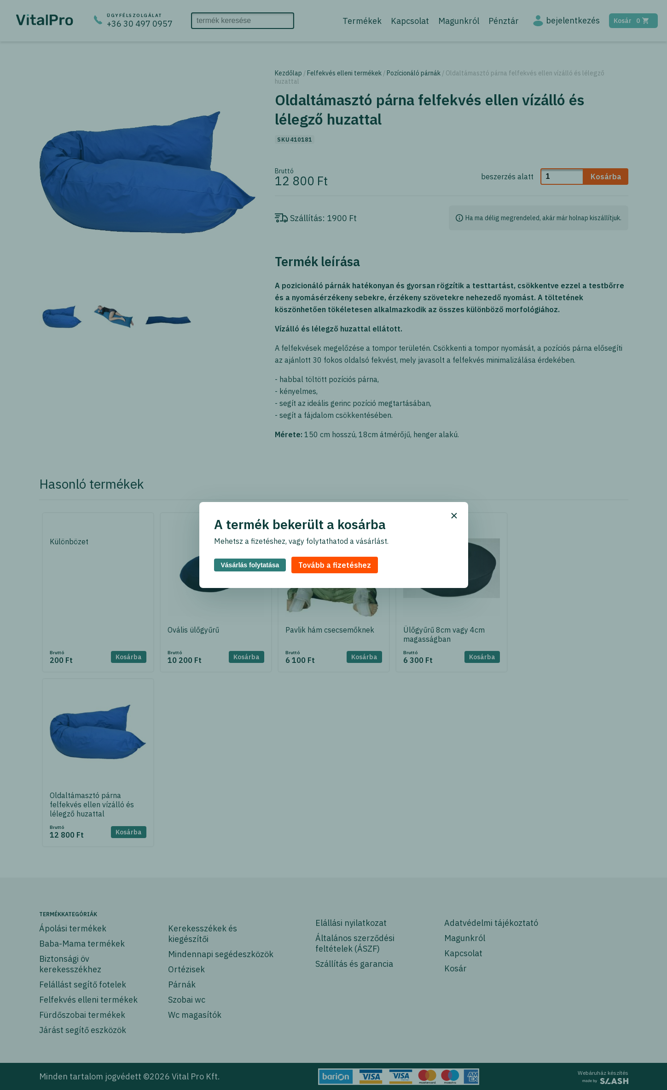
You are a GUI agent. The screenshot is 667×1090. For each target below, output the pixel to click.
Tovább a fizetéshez (334, 565)
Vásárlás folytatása (250, 565)
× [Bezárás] (454, 515)
